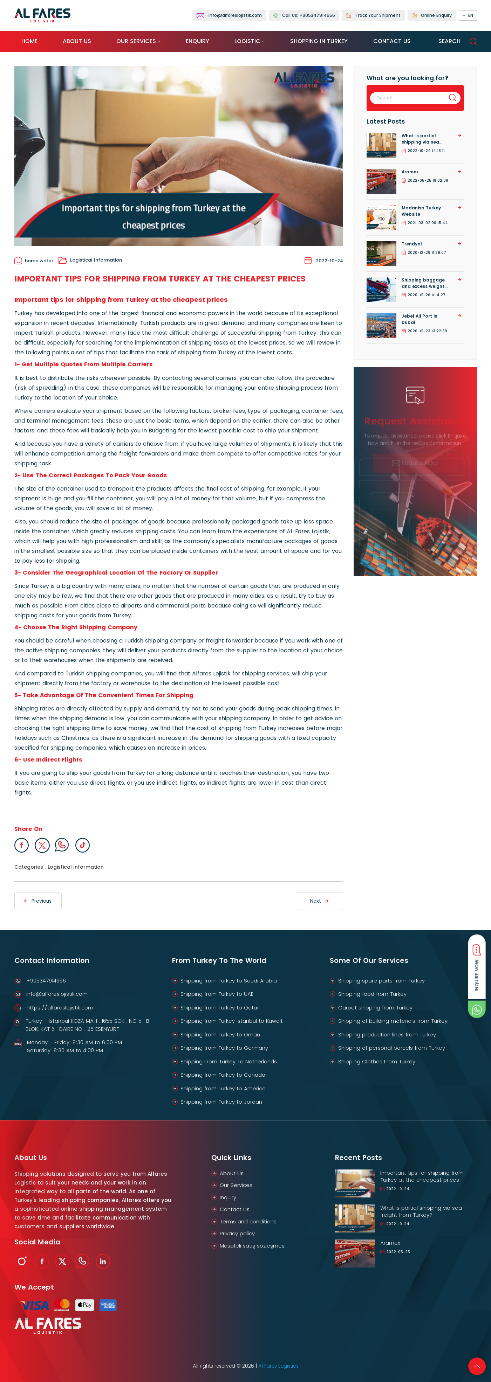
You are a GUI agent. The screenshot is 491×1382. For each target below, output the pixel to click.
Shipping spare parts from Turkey (381, 980)
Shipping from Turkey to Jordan (221, 1101)
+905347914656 (46, 980)
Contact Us (392, 41)
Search (457, 41)
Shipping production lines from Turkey (387, 1034)
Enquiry (197, 41)
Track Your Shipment (373, 15)
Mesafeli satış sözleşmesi (253, 1245)
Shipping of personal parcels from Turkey (391, 1047)
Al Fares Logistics (278, 1365)
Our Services (136, 41)
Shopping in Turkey (319, 41)
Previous (38, 900)
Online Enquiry (432, 15)
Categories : (30, 866)
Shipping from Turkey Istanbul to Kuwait (231, 1021)
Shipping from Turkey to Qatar (219, 1007)
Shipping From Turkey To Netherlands (228, 1061)
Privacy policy (237, 1233)
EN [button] (468, 15)
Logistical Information (90, 261)
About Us (77, 41)
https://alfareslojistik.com (60, 1007)
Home (29, 41)
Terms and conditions (248, 1221)
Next (319, 900)
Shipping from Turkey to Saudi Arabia (228, 980)
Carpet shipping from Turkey (375, 1007)
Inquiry (228, 1197)
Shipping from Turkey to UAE (216, 994)
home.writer (33, 260)
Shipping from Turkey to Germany (224, 1047)
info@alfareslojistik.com (57, 994)
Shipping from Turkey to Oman (220, 1034)
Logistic (247, 41)
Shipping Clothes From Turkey (376, 1061)
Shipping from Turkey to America (223, 1088)
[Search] (407, 98)
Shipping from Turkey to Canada (222, 1074)
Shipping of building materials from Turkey (393, 1021)
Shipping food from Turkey (372, 994)
